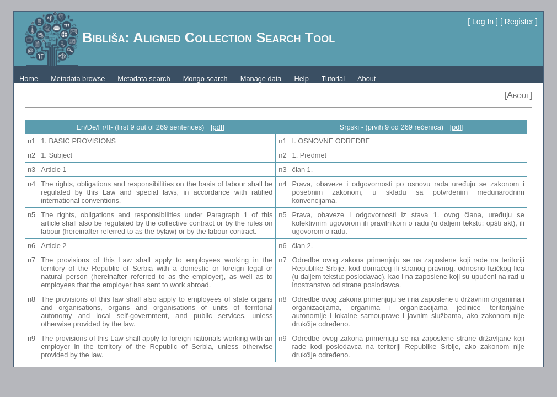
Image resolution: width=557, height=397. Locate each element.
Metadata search (143, 78)
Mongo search (205, 78)
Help (301, 78)
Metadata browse (78, 78)
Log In (483, 21)
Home (28, 78)
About (366, 78)
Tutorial (333, 78)
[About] (518, 95)
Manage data (261, 78)
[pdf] (217, 127)
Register (519, 21)
